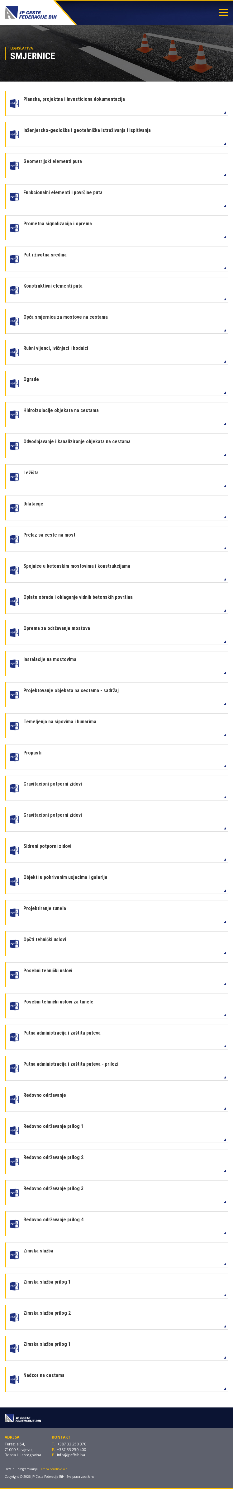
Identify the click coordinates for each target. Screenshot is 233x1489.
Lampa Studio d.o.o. (54, 1469)
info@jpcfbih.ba (71, 1455)
